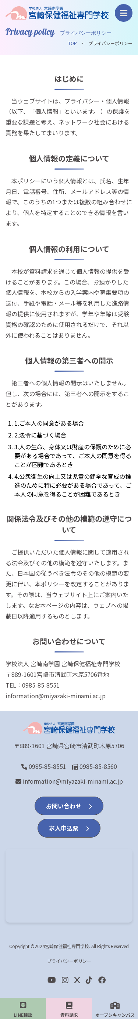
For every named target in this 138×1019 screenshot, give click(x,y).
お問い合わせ (69, 805)
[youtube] (51, 979)
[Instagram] (65, 979)
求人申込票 (69, 828)
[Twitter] (77, 979)
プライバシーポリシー (69, 961)
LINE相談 (23, 1010)
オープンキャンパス (115, 1010)
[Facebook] (89, 979)
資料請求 (69, 1010)
